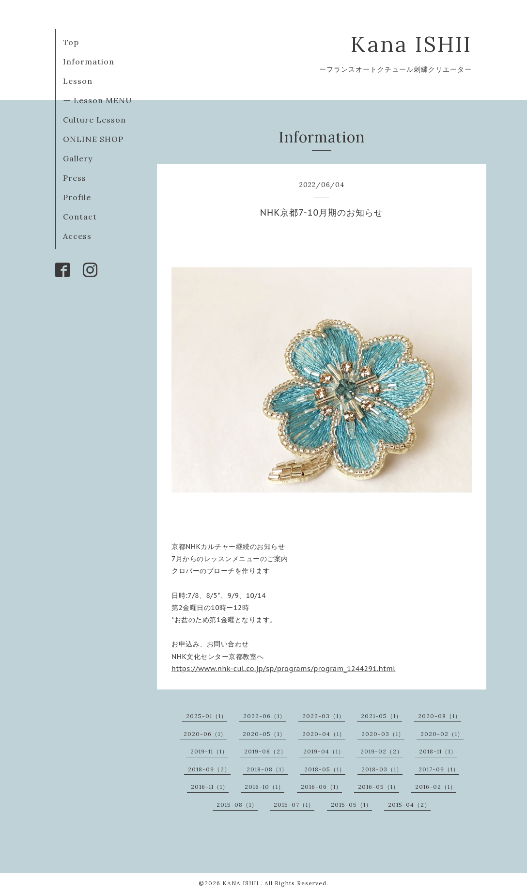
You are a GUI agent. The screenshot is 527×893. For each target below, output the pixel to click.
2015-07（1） (294, 804)
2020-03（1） (382, 733)
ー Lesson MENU (97, 100)
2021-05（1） (381, 716)
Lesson (78, 81)
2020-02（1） (442, 733)
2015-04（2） (409, 804)
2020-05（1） (264, 733)
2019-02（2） (381, 751)
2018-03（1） (382, 769)
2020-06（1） (205, 733)
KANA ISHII (241, 883)
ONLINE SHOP (93, 139)
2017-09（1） (438, 769)
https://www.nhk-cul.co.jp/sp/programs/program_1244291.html (283, 668)
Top (71, 42)
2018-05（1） (324, 769)
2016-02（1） (435, 786)
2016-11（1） (210, 786)
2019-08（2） (265, 751)
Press (74, 178)
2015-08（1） (237, 804)
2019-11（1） (209, 751)
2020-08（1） (439, 716)
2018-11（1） (438, 751)
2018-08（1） (267, 769)
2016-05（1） (378, 786)
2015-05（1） (351, 804)
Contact (80, 216)
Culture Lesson (94, 120)
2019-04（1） (323, 751)
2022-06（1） (264, 716)
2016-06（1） (321, 786)
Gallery (78, 158)
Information (88, 61)
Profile (77, 197)
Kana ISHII (411, 44)
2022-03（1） (323, 716)
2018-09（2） (209, 769)
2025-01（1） (206, 716)
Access (77, 236)
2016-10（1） (264, 786)
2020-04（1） (323, 733)
